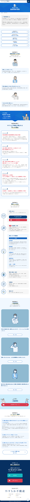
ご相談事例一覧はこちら (15, 404)
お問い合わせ (15, 480)
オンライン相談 (19, 497)
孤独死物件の (15, 32)
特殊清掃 (17, 495)
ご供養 (10, 495)
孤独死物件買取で (15, 35)
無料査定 (15, 475)
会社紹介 (9, 497)
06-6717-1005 (19, 216)
